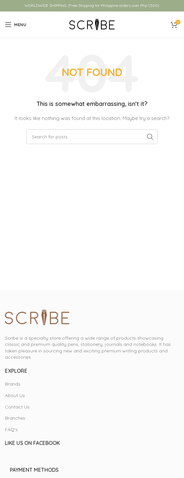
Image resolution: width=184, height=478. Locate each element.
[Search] (92, 136)
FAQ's (11, 429)
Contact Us (17, 407)
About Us (15, 395)
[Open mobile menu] (16, 24)
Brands (12, 384)
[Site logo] (92, 24)
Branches (15, 418)
